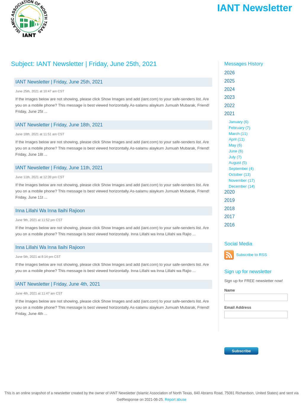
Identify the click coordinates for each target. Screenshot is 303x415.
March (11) (238, 133)
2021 (229, 113)
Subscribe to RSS (251, 254)
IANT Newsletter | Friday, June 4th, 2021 (57, 284)
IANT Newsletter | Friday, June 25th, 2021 (59, 81)
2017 (229, 216)
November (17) (242, 180)
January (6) (239, 122)
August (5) (238, 162)
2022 (229, 105)
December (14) (242, 186)
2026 (229, 72)
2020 (229, 191)
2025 (229, 80)
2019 (229, 200)
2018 (229, 208)
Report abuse (175, 400)
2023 (229, 97)
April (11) (237, 139)
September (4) (241, 168)
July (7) (235, 157)
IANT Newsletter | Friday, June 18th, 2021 (59, 124)
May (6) (235, 145)
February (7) (239, 128)
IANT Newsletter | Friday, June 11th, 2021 (59, 167)
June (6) (236, 151)
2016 (229, 224)
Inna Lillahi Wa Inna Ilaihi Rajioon (50, 210)
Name (229, 290)
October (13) (240, 174)
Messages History (243, 63)
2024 (229, 89)
